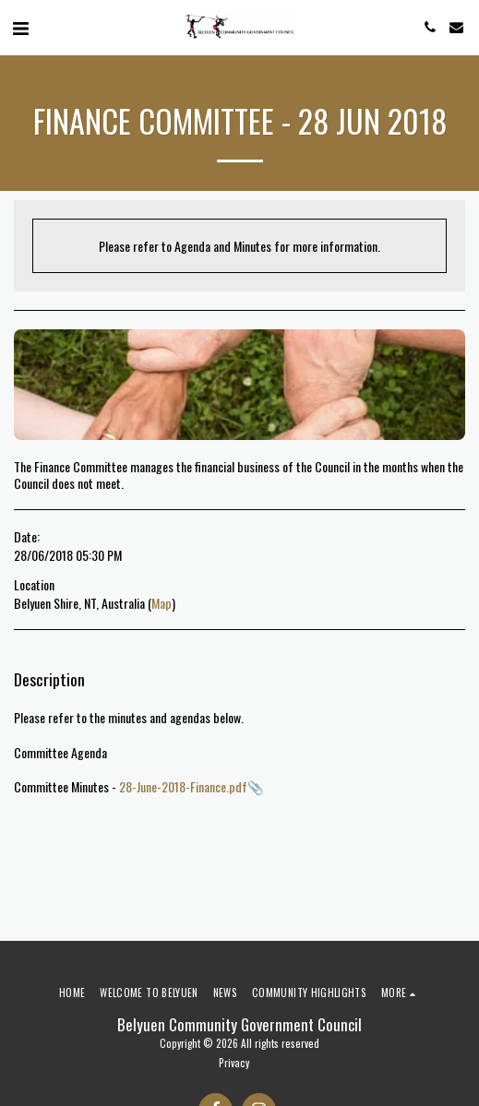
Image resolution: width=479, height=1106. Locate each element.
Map (161, 602)
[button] (20, 26)
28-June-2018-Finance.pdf (183, 786)
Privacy (234, 1062)
